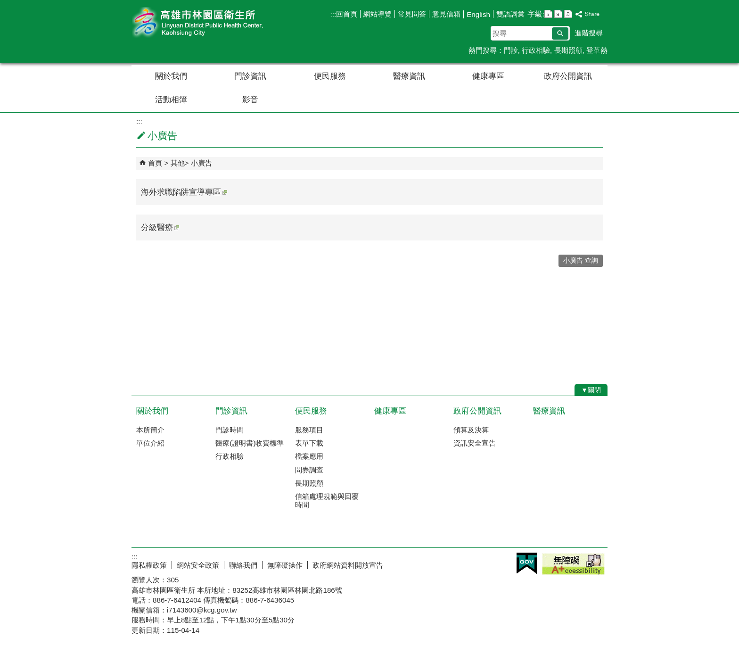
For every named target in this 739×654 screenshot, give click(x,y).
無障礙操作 (285, 565)
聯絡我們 (243, 565)
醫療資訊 (409, 76)
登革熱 (597, 50)
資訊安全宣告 (474, 443)
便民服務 (330, 76)
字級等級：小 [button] (548, 14)
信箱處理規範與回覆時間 (327, 500)
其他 (178, 163)
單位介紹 (150, 443)
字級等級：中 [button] (558, 13)
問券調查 (309, 470)
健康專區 (488, 76)
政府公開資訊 (568, 76)
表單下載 (309, 443)
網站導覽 (377, 14)
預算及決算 (471, 430)
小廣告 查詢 (580, 260)
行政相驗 (536, 50)
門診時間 (229, 430)
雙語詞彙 (510, 14)
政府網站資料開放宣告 (347, 565)
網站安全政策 (198, 565)
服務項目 (309, 430)
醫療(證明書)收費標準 (249, 443)
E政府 (527, 563)
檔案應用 (309, 456)
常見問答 (412, 14)
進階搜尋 (589, 33)
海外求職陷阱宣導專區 (184, 192)
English (478, 14)
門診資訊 (250, 76)
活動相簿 (171, 99)
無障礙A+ (573, 564)
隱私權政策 (149, 565)
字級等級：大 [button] (568, 14)
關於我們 (171, 76)
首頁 (155, 163)
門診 (511, 50)
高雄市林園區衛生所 (211, 23)
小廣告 (201, 163)
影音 (250, 99)
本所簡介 (150, 430)
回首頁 (346, 14)
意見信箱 (446, 14)
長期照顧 (568, 50)
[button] (560, 33)
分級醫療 (160, 227)
